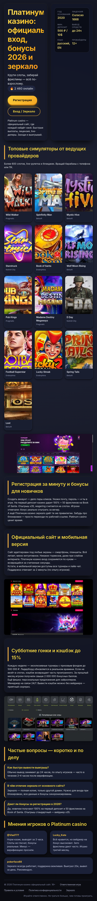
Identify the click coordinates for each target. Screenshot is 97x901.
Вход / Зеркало (24, 111)
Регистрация (22, 100)
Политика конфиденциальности (45, 890)
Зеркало (70, 890)
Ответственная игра (70, 884)
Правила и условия (14, 890)
